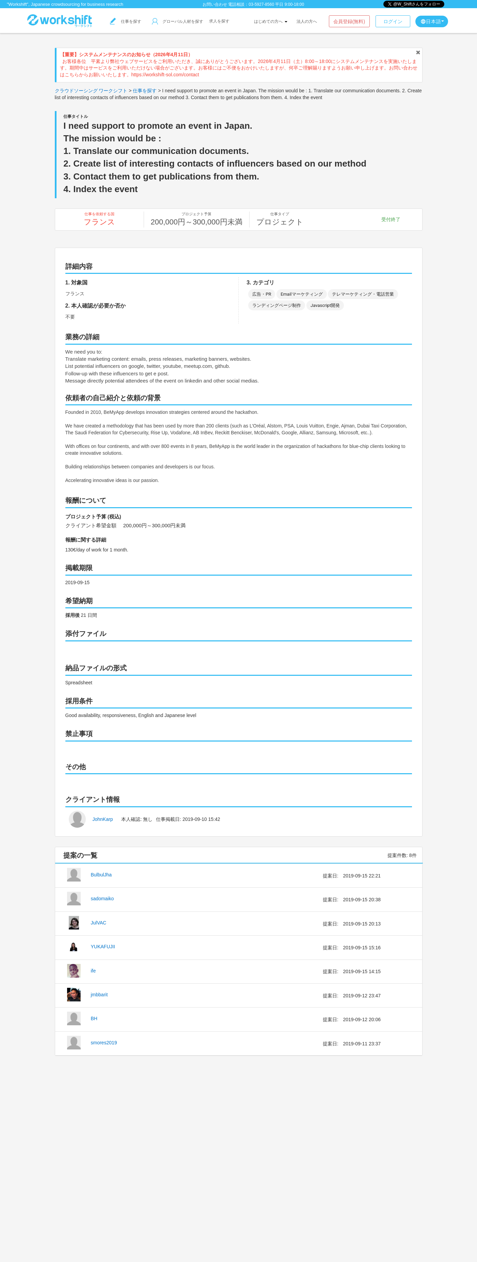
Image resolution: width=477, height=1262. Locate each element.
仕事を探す (125, 21)
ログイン (392, 21)
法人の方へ (307, 21)
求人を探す (219, 21)
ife (93, 970)
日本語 (432, 21)
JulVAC (99, 922)
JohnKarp (103, 819)
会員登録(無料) (349, 21)
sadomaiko (102, 898)
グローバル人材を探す (177, 21)
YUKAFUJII (103, 946)
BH (94, 1018)
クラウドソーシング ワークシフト (91, 90)
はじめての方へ (270, 21)
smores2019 (104, 1042)
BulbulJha (101, 874)
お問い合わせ (215, 4)
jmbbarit (99, 994)
